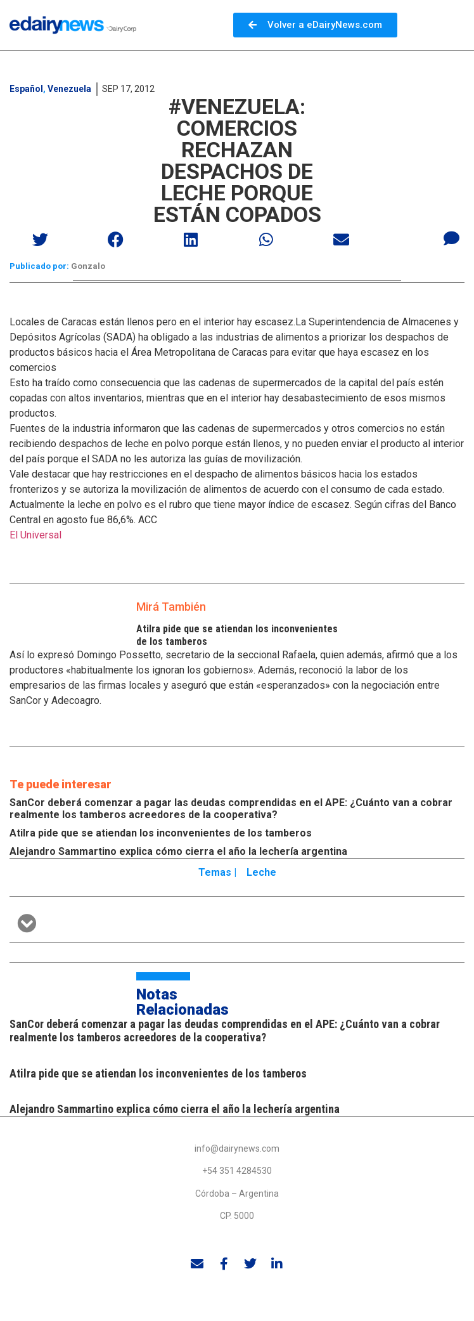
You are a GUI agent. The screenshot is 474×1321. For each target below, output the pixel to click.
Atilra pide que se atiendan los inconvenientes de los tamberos (161, 833)
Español (26, 89)
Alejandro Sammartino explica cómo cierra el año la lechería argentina (178, 851)
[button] (41, 239)
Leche (261, 872)
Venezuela (69, 89)
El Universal (35, 535)
